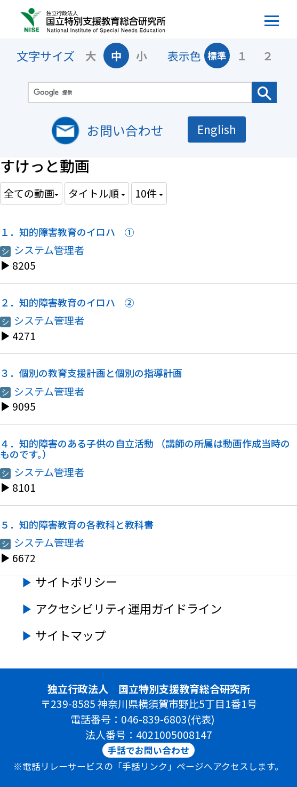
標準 (217, 55)
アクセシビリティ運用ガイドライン (128, 608)
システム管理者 (42, 249)
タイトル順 (96, 193)
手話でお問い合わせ (148, 750)
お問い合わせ (125, 130)
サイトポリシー (76, 581)
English (216, 129)
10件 (149, 193)
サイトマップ (70, 634)
